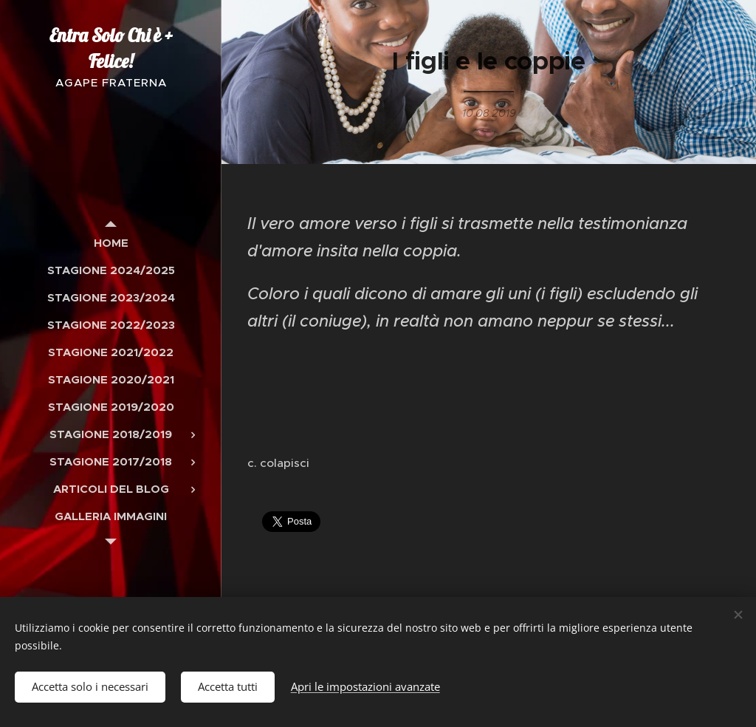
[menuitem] (110, 242)
